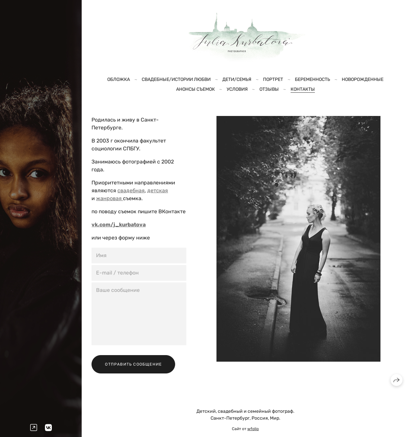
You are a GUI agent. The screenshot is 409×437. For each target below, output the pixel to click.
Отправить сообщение (133, 364)
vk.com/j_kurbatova (119, 224)
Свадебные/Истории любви (176, 79)
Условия (237, 89)
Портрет (273, 79)
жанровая (109, 198)
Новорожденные (362, 79)
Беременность (312, 79)
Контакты (303, 89)
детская (157, 190)
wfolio (253, 429)
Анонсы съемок (195, 89)
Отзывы (269, 89)
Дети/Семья (236, 79)
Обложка (118, 79)
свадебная (131, 190)
